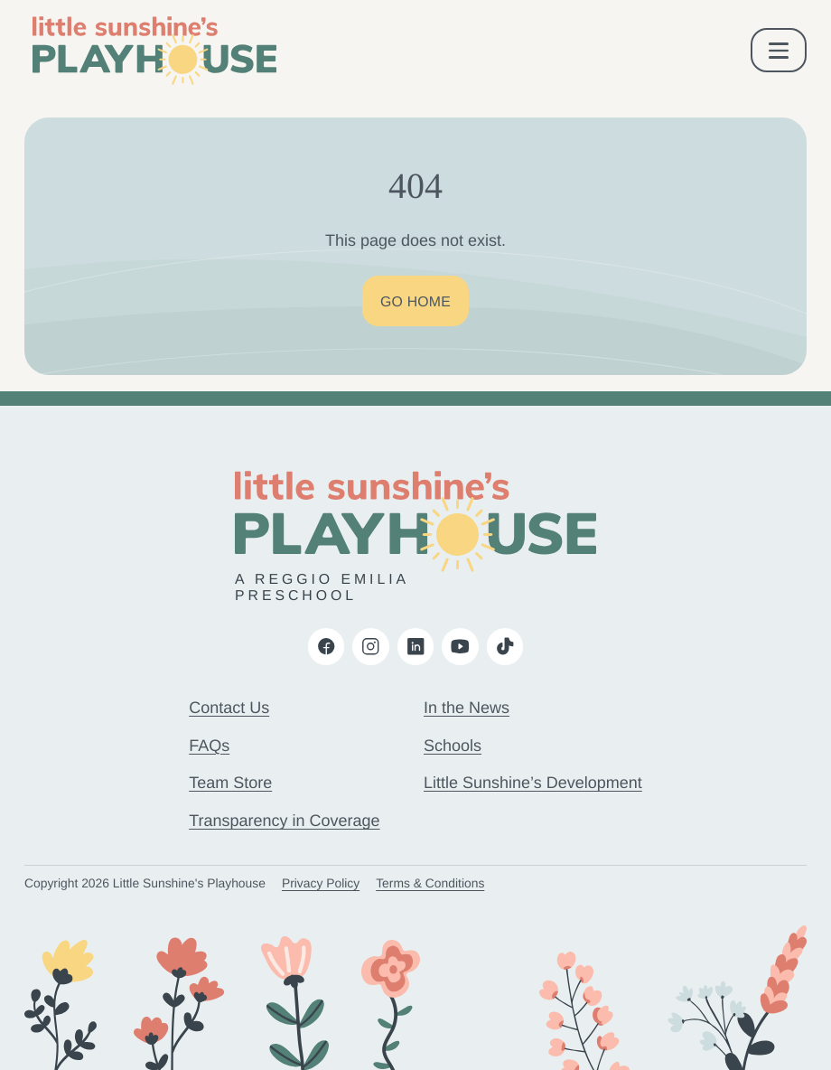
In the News (466, 708)
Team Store (230, 783)
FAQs (209, 746)
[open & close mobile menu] (779, 50)
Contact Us (229, 708)
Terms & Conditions (430, 883)
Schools (452, 746)
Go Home (415, 302)
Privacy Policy (320, 883)
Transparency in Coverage (284, 821)
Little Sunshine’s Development (533, 783)
